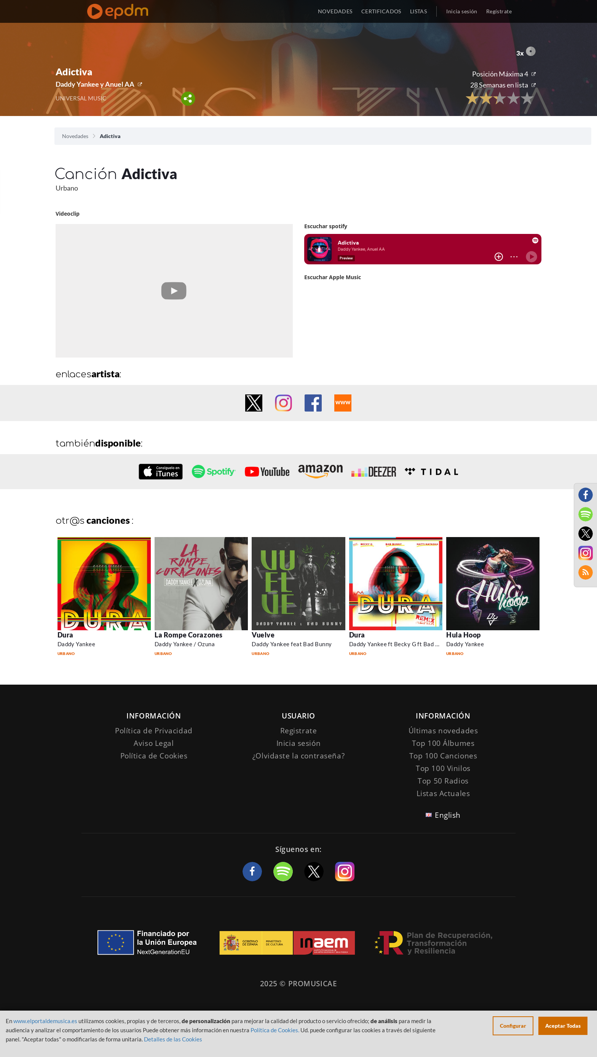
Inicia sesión (461, 11)
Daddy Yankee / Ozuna (185, 644)
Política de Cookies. (275, 1030)
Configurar (513, 1025)
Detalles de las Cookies (173, 1039)
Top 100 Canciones (443, 756)
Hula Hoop (463, 635)
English (448, 815)
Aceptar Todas (563, 1025)
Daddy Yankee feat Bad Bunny (292, 644)
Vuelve (263, 635)
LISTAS (418, 11)
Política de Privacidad (154, 731)
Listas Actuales (443, 793)
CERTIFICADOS (381, 11)
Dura (65, 635)
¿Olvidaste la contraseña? (298, 756)
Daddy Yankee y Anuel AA (95, 84)
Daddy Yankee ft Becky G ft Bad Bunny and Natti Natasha (425, 644)
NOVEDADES (335, 11)
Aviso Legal (154, 743)
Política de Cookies (154, 756)
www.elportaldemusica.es (45, 1020)
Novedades (75, 136)
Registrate (298, 731)
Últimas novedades (443, 731)
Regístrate (499, 11)
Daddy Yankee (76, 644)
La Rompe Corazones (189, 635)
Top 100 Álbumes (443, 743)
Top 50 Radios (443, 781)
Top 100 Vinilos (443, 768)
